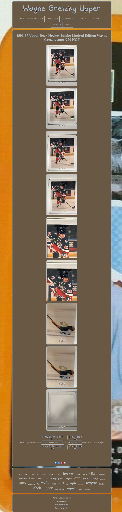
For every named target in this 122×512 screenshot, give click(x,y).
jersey (94, 478)
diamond (43, 474)
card (77, 478)
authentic (102, 474)
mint (101, 483)
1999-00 (23, 478)
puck (85, 474)
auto (22, 483)
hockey (68, 473)
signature (87, 489)
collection (31, 484)
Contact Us (62, 501)
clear (59, 474)
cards (20, 474)
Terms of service (62, 508)
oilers (93, 473)
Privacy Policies (61, 505)
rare (54, 483)
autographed (56, 478)
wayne (91, 483)
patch (78, 474)
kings (32, 478)
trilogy (51, 474)
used (46, 479)
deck (37, 488)
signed (71, 488)
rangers (34, 474)
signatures (80, 484)
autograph (67, 483)
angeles (69, 479)
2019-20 (102, 479)
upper (48, 488)
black (26, 474)
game (85, 478)
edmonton (59, 489)
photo (40, 479)
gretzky (43, 482)
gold (80, 489)
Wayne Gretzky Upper (61, 498)
